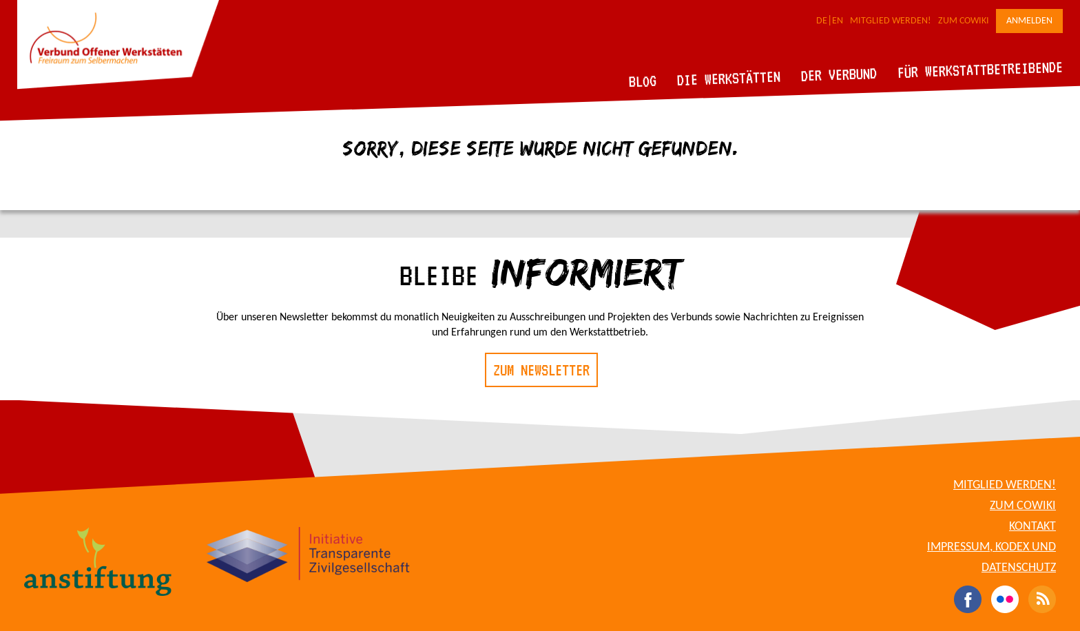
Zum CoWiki (963, 21)
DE (821, 21)
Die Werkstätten (729, 78)
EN (837, 21)
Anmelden (1029, 21)
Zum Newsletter (541, 370)
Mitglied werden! (890, 21)
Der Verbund (839, 74)
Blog (643, 81)
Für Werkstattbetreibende (980, 69)
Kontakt (1032, 526)
